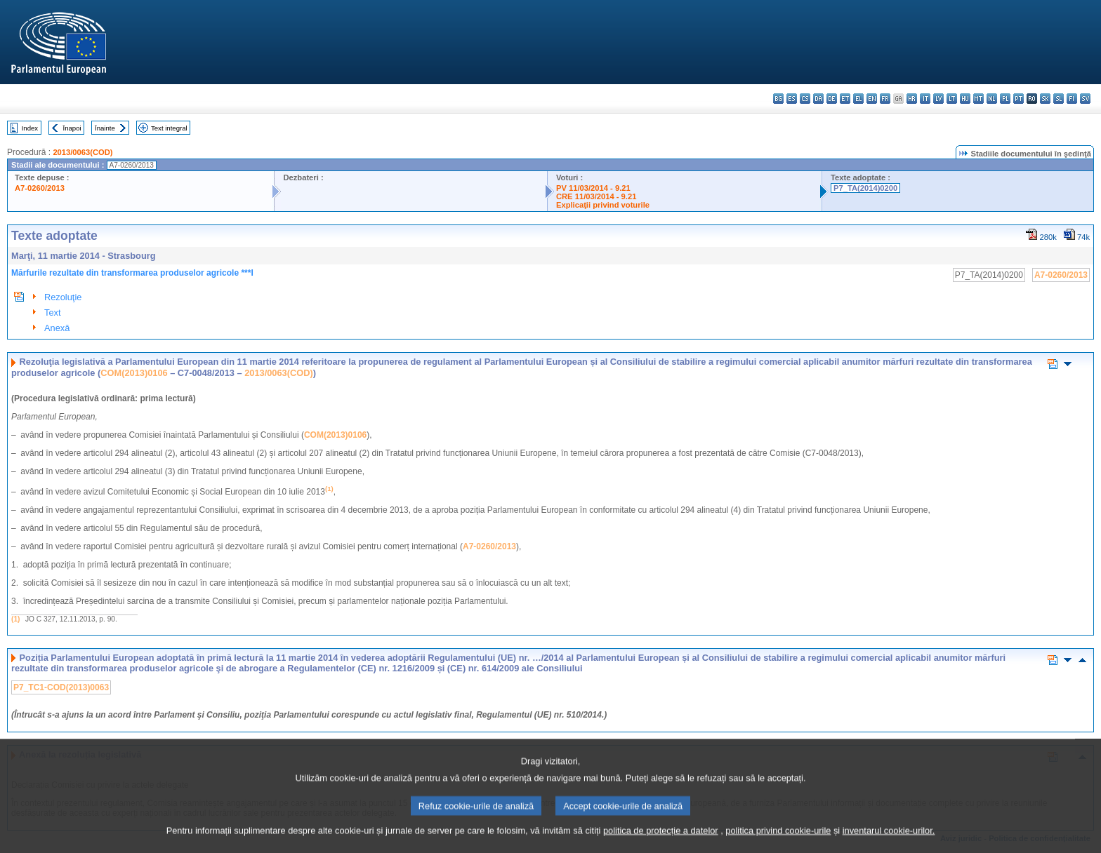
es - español (791, 98)
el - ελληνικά (858, 98)
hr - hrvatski (911, 98)
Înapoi (72, 128)
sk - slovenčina (1045, 98)
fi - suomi (1072, 98)
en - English (871, 98)
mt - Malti (978, 98)
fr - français (885, 98)
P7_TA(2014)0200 (865, 188)
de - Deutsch (831, 98)
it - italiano (925, 98)
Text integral (169, 128)
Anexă (57, 328)
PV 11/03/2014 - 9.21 (593, 188)
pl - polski (1005, 98)
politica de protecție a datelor (660, 842)
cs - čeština (805, 98)
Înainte (105, 128)
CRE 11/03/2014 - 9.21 (596, 196)
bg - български (778, 98)
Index (30, 128)
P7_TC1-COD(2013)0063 (61, 687)
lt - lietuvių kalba (952, 98)
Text (52, 312)
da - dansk (818, 98)
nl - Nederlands (992, 98)
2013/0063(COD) (82, 152)
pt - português (1018, 98)
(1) (15, 619)
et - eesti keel (845, 98)
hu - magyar (965, 98)
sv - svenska (1085, 98)
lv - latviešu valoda (938, 98)
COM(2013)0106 (133, 373)
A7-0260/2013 (40, 188)
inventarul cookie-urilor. (889, 842)
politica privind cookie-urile (778, 842)
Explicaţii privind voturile (603, 205)
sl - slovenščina (1058, 98)
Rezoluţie (62, 297)
